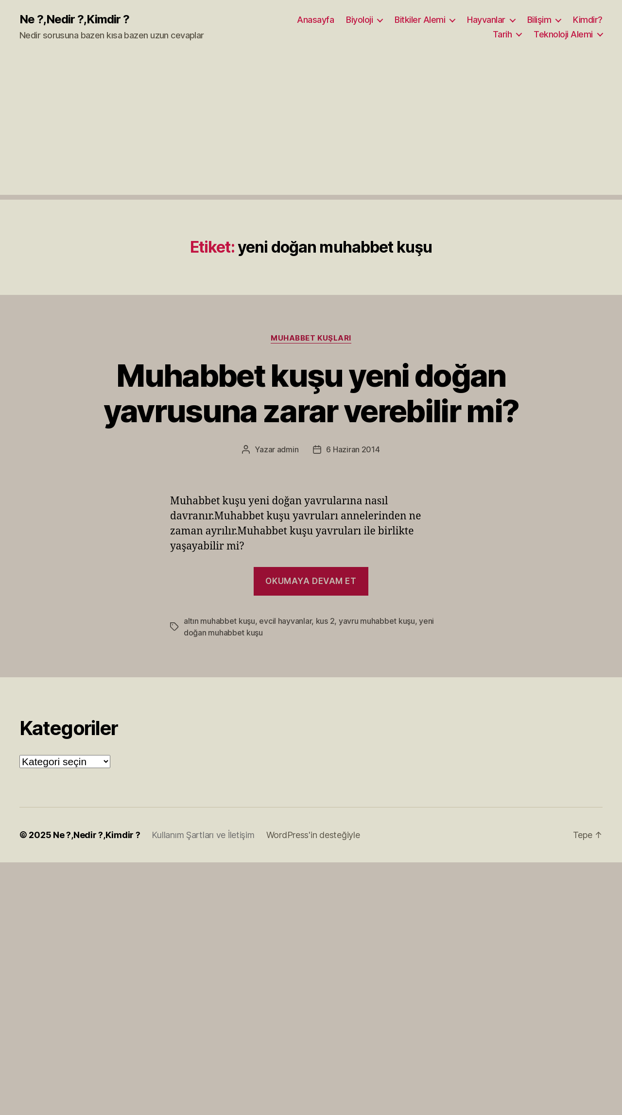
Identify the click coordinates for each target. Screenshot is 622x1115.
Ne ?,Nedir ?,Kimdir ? (74, 19)
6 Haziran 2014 (353, 449)
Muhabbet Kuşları (311, 338)
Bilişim (539, 20)
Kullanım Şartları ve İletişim (203, 835)
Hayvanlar (486, 20)
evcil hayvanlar (285, 621)
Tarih (502, 34)
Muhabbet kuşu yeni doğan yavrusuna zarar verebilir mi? (311, 393)
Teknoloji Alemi (563, 34)
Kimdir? (588, 20)
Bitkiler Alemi (420, 20)
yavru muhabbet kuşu (377, 621)
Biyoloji (359, 20)
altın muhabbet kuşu (219, 621)
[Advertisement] (311, 127)
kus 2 (325, 621)
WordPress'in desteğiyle (313, 835)
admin (288, 449)
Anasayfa (315, 20)
